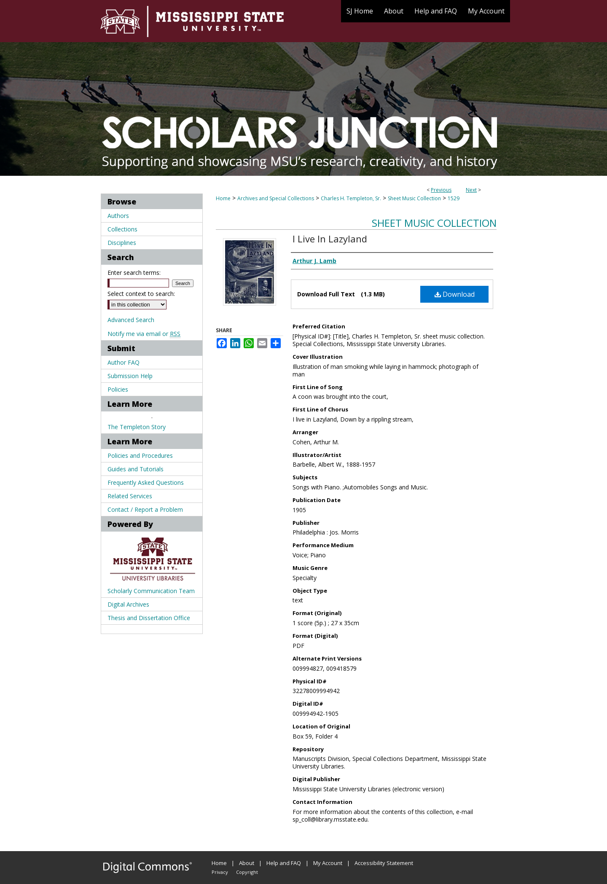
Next (471, 189)
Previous (441, 189)
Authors (118, 216)
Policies (117, 389)
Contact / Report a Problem (145, 509)
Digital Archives (128, 604)
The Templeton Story (136, 427)
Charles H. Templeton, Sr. (351, 198)
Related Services (129, 496)
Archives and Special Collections (275, 198)
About (246, 863)
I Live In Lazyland (330, 238)
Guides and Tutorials (135, 469)
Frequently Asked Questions (145, 482)
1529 (453, 198)
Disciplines (121, 243)
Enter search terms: (134, 273)
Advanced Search (130, 320)
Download (455, 294)
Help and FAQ (283, 863)
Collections (122, 229)
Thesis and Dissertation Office (148, 618)
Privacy (220, 872)
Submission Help (130, 376)
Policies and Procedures (140, 455)
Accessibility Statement (384, 863)
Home (223, 198)
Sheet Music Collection (414, 198)
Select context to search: (141, 294)
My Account (327, 863)
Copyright (247, 872)
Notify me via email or (143, 334)
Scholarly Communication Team (151, 591)
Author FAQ (123, 362)
